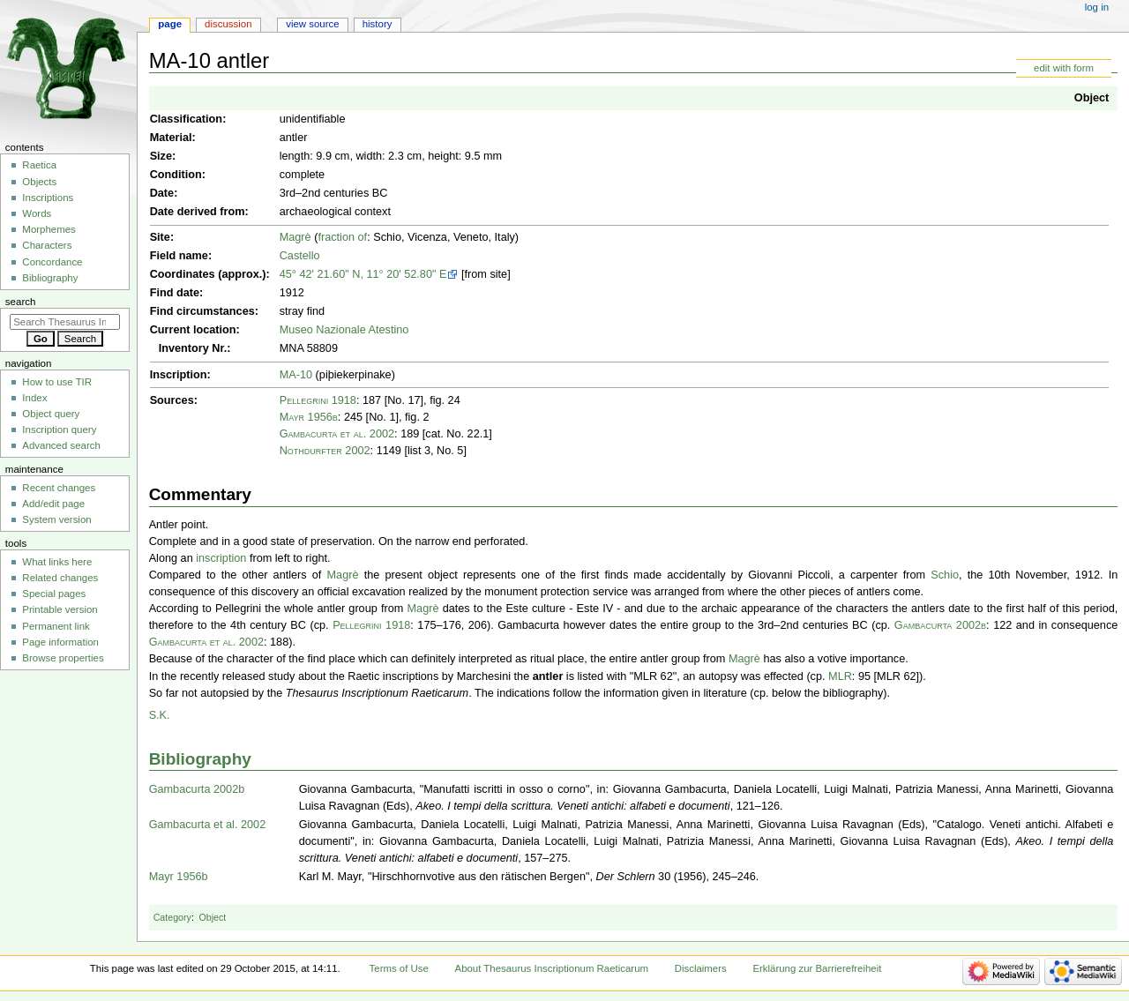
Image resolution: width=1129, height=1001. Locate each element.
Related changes (60, 577)
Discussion (228, 24)
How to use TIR (57, 382)
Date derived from (197, 211)
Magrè (295, 237)
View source (312, 24)
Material (171, 137)
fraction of (342, 237)
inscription (221, 558)
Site (160, 237)
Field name (179, 256)
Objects (39, 181)
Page (170, 24)
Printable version (59, 609)
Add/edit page (53, 503)
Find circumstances (202, 311)
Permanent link (55, 626)
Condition (176, 174)
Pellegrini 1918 (318, 400)
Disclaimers (701, 968)
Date (162, 193)
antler (548, 676)
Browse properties (62, 658)
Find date (174, 293)
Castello (300, 256)
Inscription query (59, 429)
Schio (945, 575)
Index (34, 397)
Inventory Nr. (193, 348)
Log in (1097, 7)
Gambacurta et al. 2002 (337, 434)
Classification (186, 119)
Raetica (39, 165)
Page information (60, 642)
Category (172, 917)
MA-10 (296, 375)
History (378, 24)
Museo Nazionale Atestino (344, 330)
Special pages (54, 593)
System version (56, 519)
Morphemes (48, 229)
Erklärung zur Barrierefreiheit (816, 968)
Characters (46, 245)
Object (1091, 98)
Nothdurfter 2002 (325, 450)
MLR (840, 676)
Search (20, 301)
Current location (193, 330)
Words (36, 213)
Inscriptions (47, 197)
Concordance (52, 262)
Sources (172, 400)
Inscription (178, 375)
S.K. (159, 715)
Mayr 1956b (309, 417)
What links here (57, 562)
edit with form (1064, 68)
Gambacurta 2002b (940, 625)
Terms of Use (399, 968)
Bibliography (200, 759)
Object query (50, 413)
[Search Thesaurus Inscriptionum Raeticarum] (65, 322)
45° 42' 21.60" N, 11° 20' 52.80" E (363, 274)
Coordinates (182, 274)
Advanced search (61, 445)
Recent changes (58, 487)
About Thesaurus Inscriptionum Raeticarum (551, 968)
